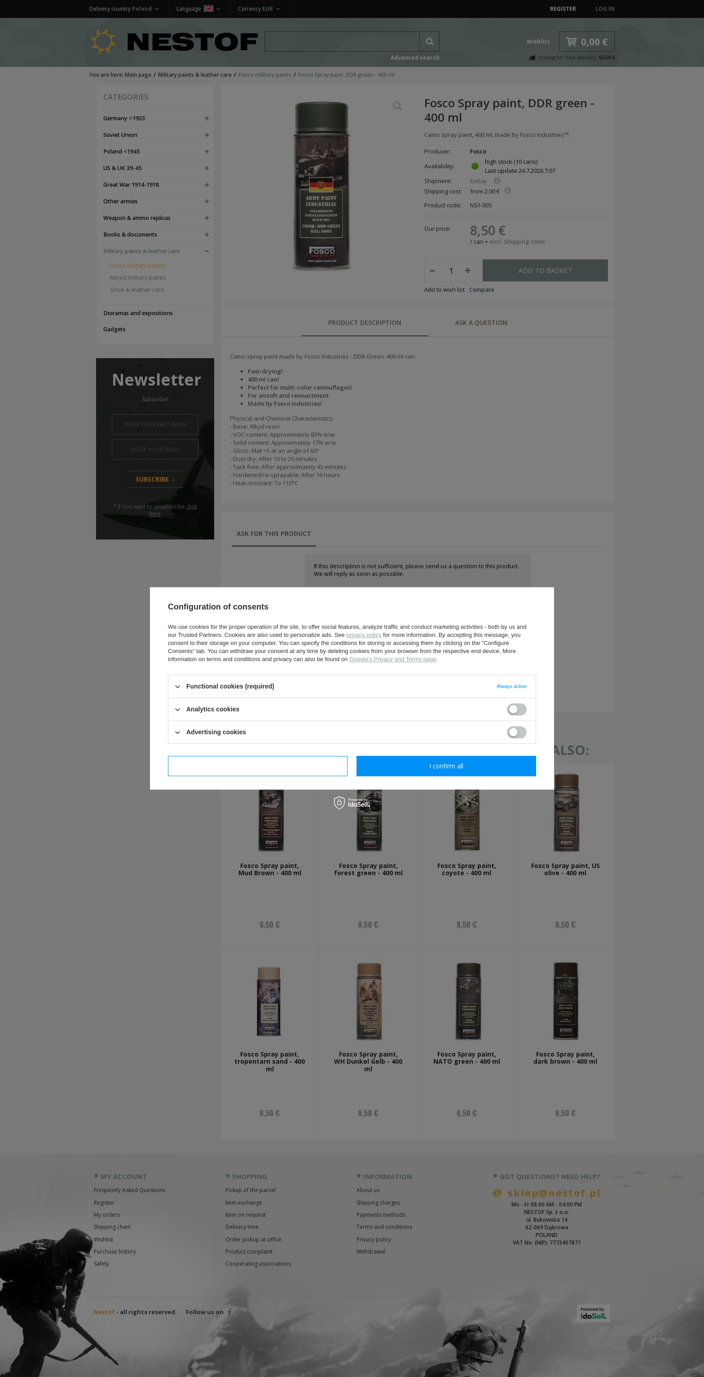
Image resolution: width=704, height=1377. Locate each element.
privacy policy (363, 634)
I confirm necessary (257, 766)
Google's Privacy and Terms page (392, 659)
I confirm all (446, 766)
